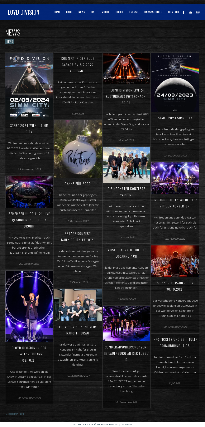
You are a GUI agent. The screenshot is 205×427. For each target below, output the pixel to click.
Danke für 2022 (78, 183)
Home (57, 12)
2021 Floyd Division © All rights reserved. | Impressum (102, 424)
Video (105, 12)
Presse (133, 12)
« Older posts (15, 414)
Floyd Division (22, 12)
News (81, 12)
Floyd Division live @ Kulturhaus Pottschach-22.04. (126, 96)
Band (69, 12)
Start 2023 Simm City (175, 118)
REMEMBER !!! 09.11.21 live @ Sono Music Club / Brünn (29, 219)
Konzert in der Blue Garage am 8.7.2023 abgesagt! (77, 64)
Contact (174, 12)
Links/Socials (153, 12)
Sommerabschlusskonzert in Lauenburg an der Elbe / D (126, 353)
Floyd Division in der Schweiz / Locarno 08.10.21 (29, 353)
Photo (119, 12)
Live (93, 12)
